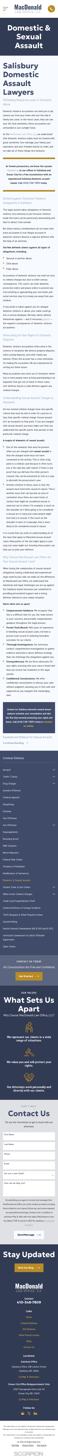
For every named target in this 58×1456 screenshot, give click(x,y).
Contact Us (29, 1347)
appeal (46, 319)
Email (6, 1163)
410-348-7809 (29, 1302)
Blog (29, 1341)
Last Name (9, 1144)
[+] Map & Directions (29, 1376)
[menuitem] (27, 769)
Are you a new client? (14, 1173)
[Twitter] (29, 1413)
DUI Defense (29, 1329)
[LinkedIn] (35, 1413)
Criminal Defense (29, 1323)
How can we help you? (14, 1183)
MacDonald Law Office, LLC (23, 134)
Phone (7, 1154)
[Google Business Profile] (22, 1413)
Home (29, 1317)
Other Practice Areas (29, 1335)
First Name (9, 1134)
